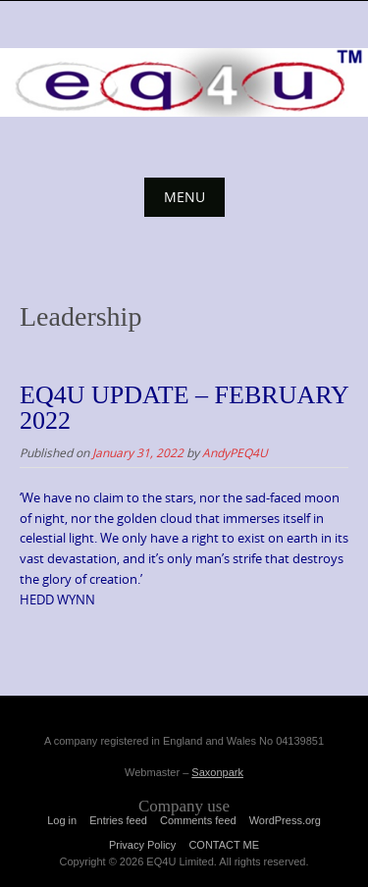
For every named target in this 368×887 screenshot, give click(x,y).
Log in (62, 820)
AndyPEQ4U (235, 452)
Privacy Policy (142, 845)
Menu (184, 196)
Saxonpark (217, 772)
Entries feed (118, 820)
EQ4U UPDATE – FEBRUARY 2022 (184, 408)
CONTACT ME (223, 845)
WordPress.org (285, 820)
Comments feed (198, 820)
